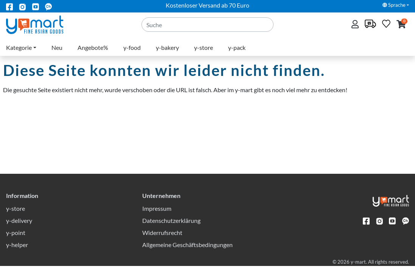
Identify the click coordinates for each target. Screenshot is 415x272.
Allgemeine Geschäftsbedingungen (187, 250)
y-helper (17, 250)
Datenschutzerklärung (171, 226)
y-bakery (167, 47)
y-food (132, 47)
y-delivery (19, 226)
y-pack (237, 47)
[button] (401, 24)
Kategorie (19, 47)
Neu (56, 47)
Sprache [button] (394, 5)
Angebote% (93, 47)
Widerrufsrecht (162, 238)
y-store (203, 47)
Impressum (156, 214)
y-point (15, 238)
